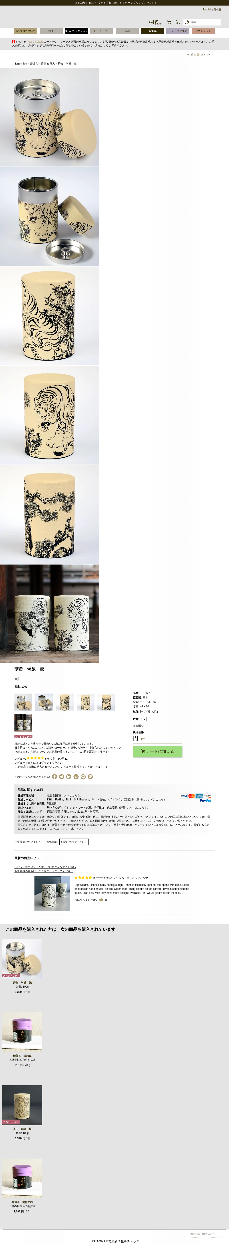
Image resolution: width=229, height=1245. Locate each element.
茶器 (127, 31)
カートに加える (157, 751)
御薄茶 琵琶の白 (22, 1202)
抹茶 (51, 31)
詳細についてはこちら (150, 799)
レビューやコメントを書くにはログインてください (45, 867)
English (207, 9)
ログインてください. (50, 762)
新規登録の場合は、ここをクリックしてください (43, 871)
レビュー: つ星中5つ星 (41, 758)
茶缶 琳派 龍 (22, 1129)
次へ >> (205, 54)
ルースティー (102, 31)
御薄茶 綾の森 (22, 1055)
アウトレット (203, 31)
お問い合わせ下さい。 (74, 841)
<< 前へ (191, 54)
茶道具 (153, 31)
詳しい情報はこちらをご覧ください (170, 820)
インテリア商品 (178, 31)
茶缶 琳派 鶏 (22, 982)
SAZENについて (26, 31)
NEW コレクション (76, 31)
